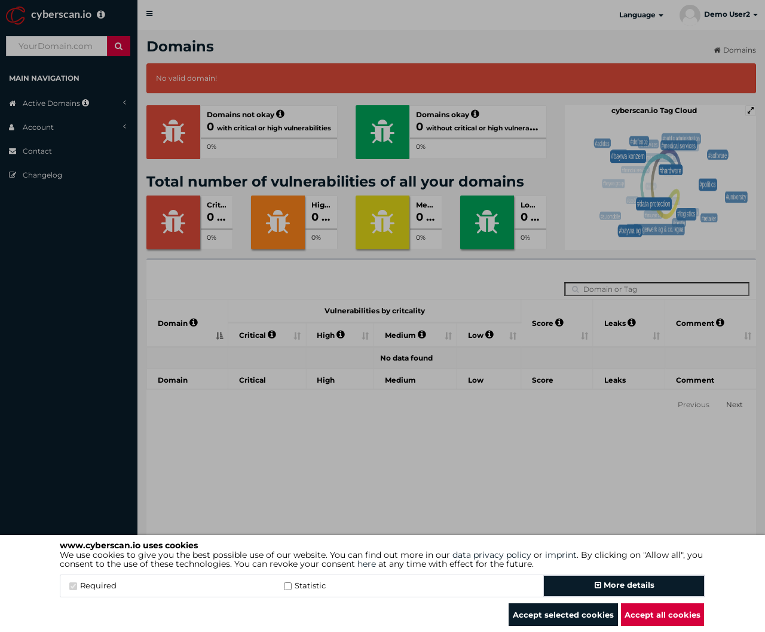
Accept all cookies (662, 614)
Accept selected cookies (563, 614)
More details (624, 585)
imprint (561, 554)
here (366, 563)
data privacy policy (491, 554)
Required (93, 585)
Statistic (305, 585)
